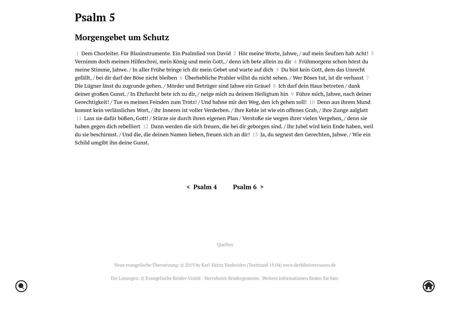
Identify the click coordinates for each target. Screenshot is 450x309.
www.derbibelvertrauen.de (309, 265)
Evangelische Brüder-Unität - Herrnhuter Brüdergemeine (202, 278)
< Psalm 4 (201, 187)
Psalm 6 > (248, 187)
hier (334, 278)
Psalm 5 (95, 17)
